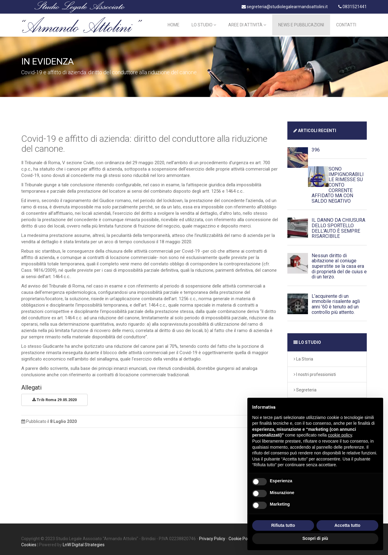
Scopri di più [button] (315, 538)
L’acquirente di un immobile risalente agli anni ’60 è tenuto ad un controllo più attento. (336, 302)
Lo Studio (204, 24)
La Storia (303, 357)
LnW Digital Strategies (84, 542)
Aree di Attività (247, 24)
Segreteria (305, 388)
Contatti (346, 24)
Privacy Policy (212, 536)
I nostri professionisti (315, 372)
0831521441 (352, 6)
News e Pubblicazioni (301, 24)
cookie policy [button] (340, 435)
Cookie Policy (241, 536)
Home (173, 24)
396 (316, 148)
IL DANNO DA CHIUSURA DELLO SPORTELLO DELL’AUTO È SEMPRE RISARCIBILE (338, 227)
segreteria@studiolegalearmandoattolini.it (285, 6)
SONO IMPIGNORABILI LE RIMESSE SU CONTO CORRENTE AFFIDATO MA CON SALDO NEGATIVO (338, 183)
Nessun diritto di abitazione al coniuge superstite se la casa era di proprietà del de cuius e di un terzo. (339, 264)
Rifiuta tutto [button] (283, 525)
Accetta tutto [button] (347, 525)
